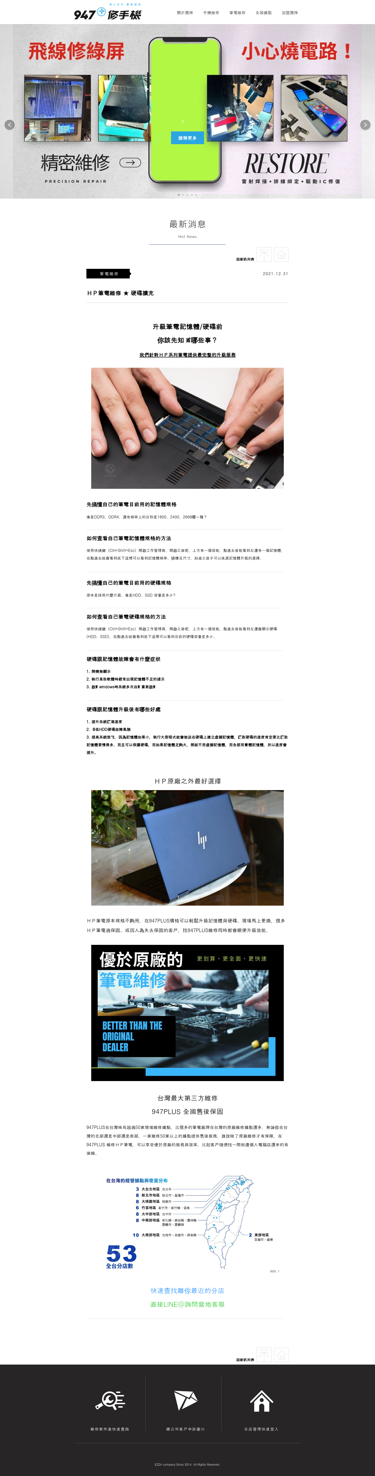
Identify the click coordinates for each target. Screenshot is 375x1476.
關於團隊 (185, 12)
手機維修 (211, 12)
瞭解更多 (187, 137)
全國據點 (264, 12)
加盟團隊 (290, 12)
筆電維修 (237, 12)
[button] (365, 125)
